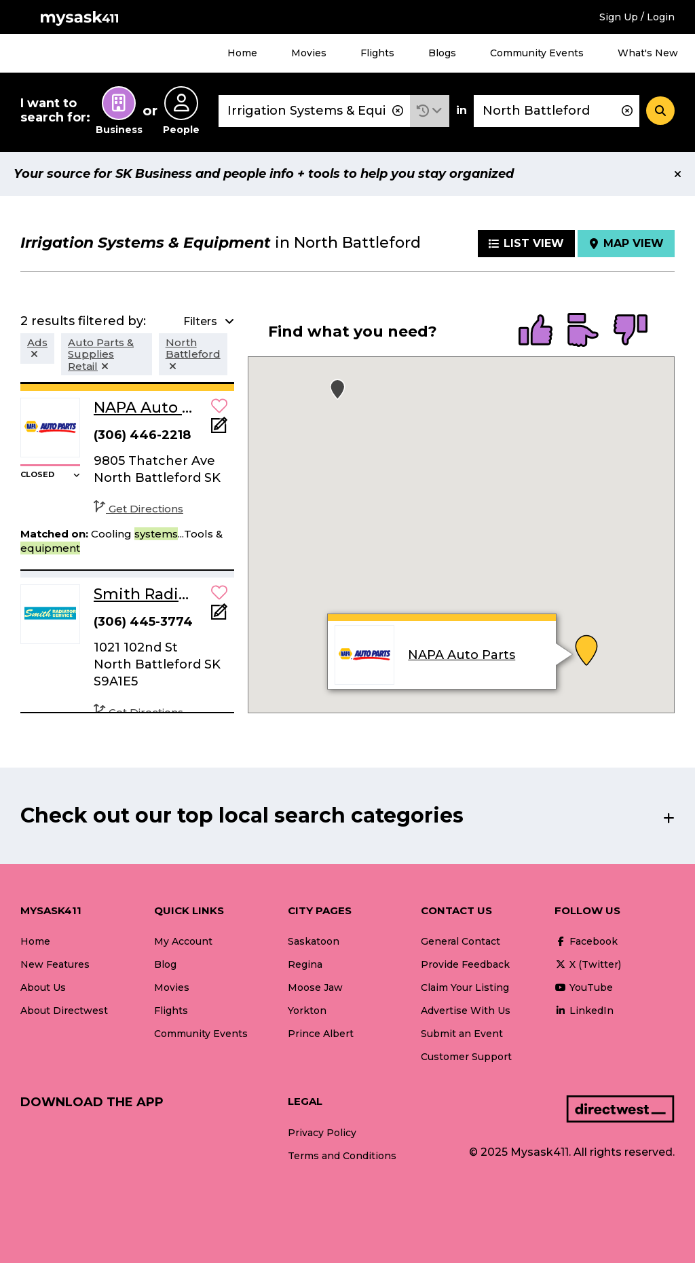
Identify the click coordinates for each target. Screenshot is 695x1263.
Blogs (442, 53)
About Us (43, 987)
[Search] (660, 110)
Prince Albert (321, 1034)
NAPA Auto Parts (462, 655)
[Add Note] (219, 429)
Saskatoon (313, 941)
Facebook (586, 941)
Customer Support (466, 1057)
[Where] (556, 111)
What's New (648, 53)
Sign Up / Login (637, 17)
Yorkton (307, 1010)
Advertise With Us (465, 1010)
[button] (429, 111)
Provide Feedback (465, 964)
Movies (308, 53)
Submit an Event (462, 1034)
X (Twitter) (588, 964)
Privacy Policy (322, 1133)
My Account (183, 941)
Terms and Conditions (342, 1156)
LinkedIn (584, 1010)
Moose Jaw (315, 987)
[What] (314, 111)
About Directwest (64, 1010)
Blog (165, 964)
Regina (305, 964)
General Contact (460, 941)
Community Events (537, 53)
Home (242, 53)
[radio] (535, 331)
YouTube (584, 987)
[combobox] (314, 111)
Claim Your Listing (465, 987)
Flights (377, 53)
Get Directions (138, 508)
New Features (55, 964)
